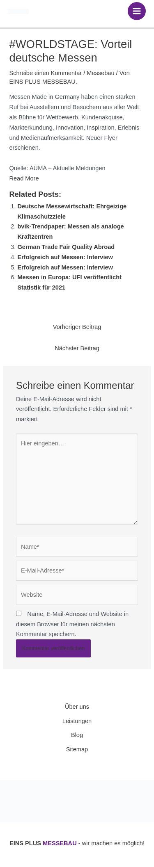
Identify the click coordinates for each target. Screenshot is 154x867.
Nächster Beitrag (77, 348)
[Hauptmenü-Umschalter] (137, 11)
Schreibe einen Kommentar (45, 73)
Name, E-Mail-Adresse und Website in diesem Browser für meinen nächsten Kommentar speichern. (72, 624)
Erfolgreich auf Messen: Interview (65, 257)
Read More (24, 178)
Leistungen (77, 721)
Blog (77, 735)
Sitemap (77, 749)
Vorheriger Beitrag (77, 327)
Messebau (100, 73)
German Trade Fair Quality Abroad (66, 247)
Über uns (77, 706)
